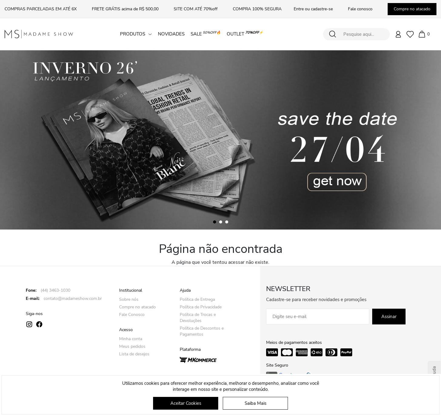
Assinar (388, 317)
